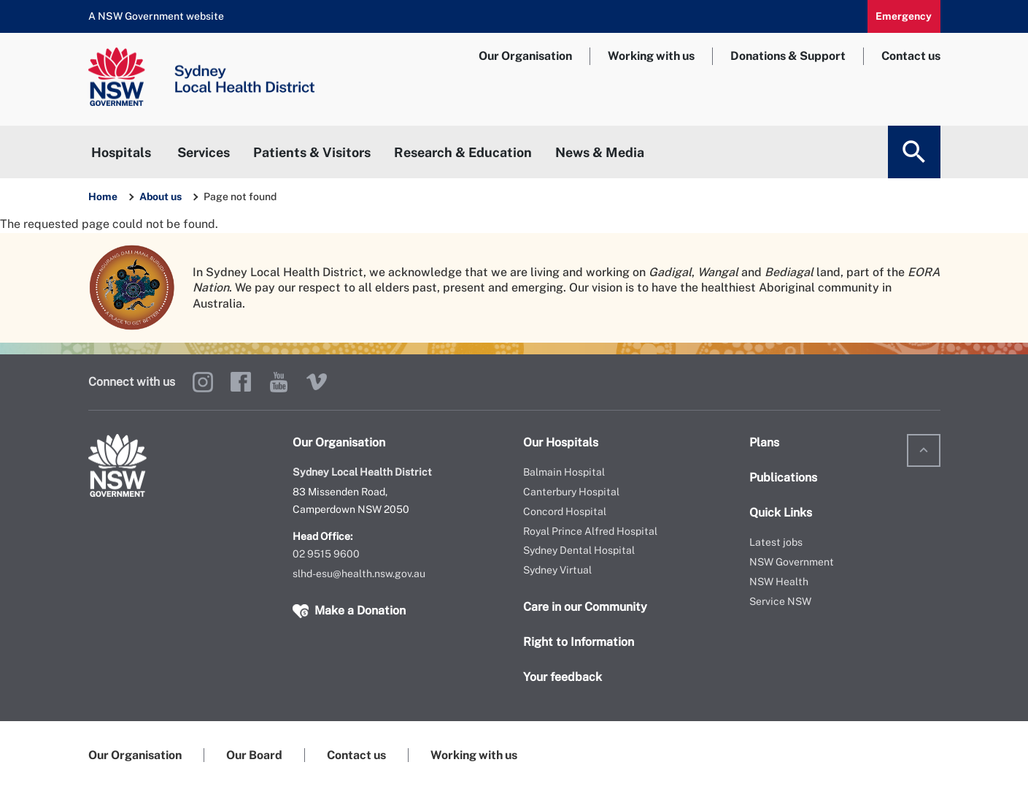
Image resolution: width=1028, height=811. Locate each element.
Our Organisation (525, 56)
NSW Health (778, 581)
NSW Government (791, 562)
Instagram (203, 382)
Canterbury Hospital (571, 492)
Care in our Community (585, 607)
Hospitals (121, 152)
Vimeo (316, 382)
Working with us (651, 56)
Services (203, 152)
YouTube (278, 382)
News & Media (599, 152)
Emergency (904, 16)
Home (102, 196)
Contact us (910, 56)
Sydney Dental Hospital (579, 550)
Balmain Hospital (564, 472)
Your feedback (562, 677)
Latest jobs (776, 542)
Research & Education (463, 152)
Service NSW (780, 601)
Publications (783, 477)
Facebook (241, 382)
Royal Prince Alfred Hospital (590, 531)
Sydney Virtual (557, 570)
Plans (764, 442)
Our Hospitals (560, 442)
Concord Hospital (564, 511)
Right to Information (578, 642)
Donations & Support (788, 56)
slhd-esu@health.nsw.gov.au (359, 573)
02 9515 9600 (326, 554)
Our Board (254, 755)
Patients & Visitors (312, 152)
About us (161, 196)
